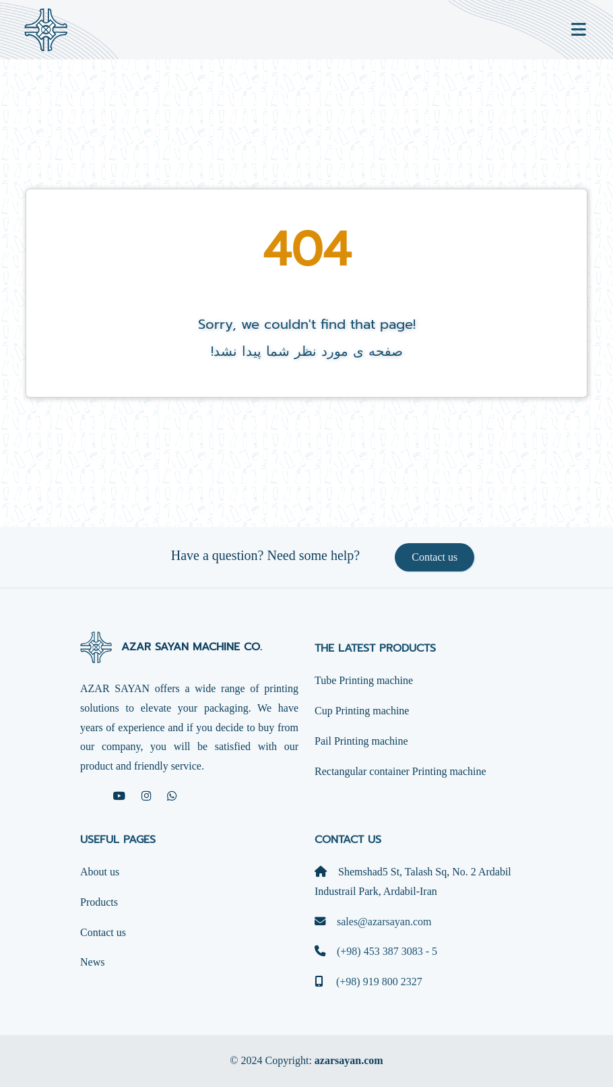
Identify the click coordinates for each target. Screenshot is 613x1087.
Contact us (434, 557)
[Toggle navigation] (578, 30)
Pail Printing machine (361, 741)
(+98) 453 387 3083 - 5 (376, 951)
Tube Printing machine (364, 680)
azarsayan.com (349, 1060)
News (92, 962)
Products (99, 902)
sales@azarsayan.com (373, 921)
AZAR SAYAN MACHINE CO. (171, 647)
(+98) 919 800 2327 (368, 981)
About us (99, 871)
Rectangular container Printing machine (400, 771)
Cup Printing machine (362, 710)
